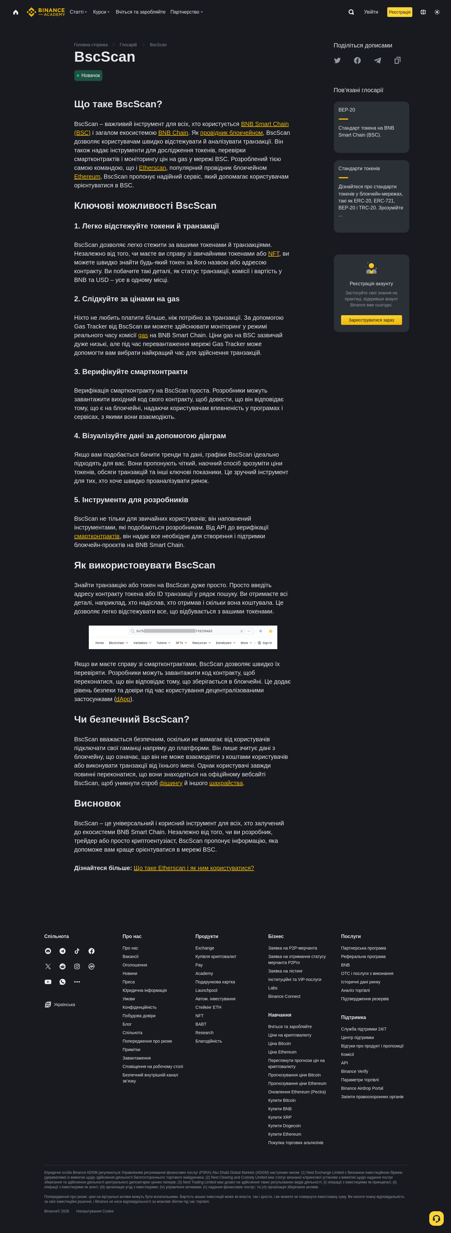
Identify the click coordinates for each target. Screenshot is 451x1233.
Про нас (130, 948)
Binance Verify (354, 1071)
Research (204, 1032)
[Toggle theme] (437, 12)
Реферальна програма (363, 956)
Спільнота (133, 1032)
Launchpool (206, 990)
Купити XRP (280, 1117)
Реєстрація (400, 12)
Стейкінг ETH (208, 1007)
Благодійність (208, 1041)
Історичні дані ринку (360, 981)
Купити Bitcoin (282, 1100)
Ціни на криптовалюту (289, 1035)
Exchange (204, 948)
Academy (204, 973)
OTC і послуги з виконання (367, 973)
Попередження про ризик (147, 1041)
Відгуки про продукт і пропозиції (372, 1046)
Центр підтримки (357, 1037)
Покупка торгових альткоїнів (295, 1142)
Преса (129, 981)
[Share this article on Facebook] (357, 60)
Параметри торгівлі (360, 1079)
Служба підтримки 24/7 (363, 1029)
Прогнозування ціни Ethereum (297, 1083)
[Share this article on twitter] (337, 60)
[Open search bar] (349, 12)
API (344, 1062)
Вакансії (131, 956)
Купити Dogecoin (284, 1125)
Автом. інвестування (215, 998)
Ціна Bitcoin (279, 1043)
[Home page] (46, 12)
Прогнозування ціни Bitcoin (294, 1075)
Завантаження (137, 1058)
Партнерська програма (363, 948)
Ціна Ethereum (282, 1052)
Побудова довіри (139, 1015)
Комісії (347, 1054)
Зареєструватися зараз (371, 320)
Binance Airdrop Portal (362, 1088)
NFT (199, 1015)
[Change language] (423, 12)
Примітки (131, 1049)
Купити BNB (280, 1108)
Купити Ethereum (284, 1134)
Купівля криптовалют (216, 956)
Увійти (371, 12)
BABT (201, 1024)
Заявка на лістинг (285, 971)
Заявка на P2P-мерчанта (292, 948)
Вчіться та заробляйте (290, 1026)
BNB (345, 965)
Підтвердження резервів (365, 998)
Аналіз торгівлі (355, 990)
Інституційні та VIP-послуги (294, 979)
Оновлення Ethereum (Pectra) (297, 1091)
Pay (199, 965)
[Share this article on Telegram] (377, 60)
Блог (127, 1024)
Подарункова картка (215, 981)
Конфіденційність (140, 1007)
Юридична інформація (145, 990)
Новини (130, 973)
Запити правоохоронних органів (372, 1096)
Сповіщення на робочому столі (153, 1066)
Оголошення (135, 965)
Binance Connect (284, 996)
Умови (129, 998)
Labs (272, 987)
